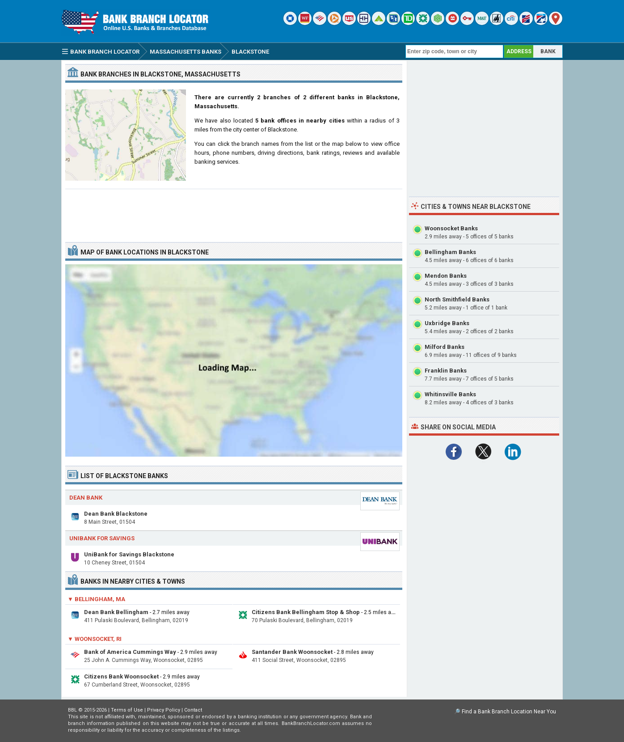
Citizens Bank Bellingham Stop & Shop (306, 612)
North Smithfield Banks (457, 299)
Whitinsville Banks (450, 394)
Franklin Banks (446, 370)
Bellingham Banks (450, 252)
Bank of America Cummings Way (130, 652)
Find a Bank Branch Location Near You (509, 711)
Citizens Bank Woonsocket (121, 676)
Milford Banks (444, 346)
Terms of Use (127, 710)
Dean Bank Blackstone (116, 513)
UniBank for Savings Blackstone (129, 554)
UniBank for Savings (102, 538)
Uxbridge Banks (447, 323)
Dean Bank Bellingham (116, 612)
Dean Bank (85, 497)
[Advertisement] (233, 212)
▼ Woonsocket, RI (94, 639)
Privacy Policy (163, 710)
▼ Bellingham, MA (96, 599)
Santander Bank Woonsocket (292, 652)
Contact (193, 710)
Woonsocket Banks (451, 228)
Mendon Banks (446, 275)
